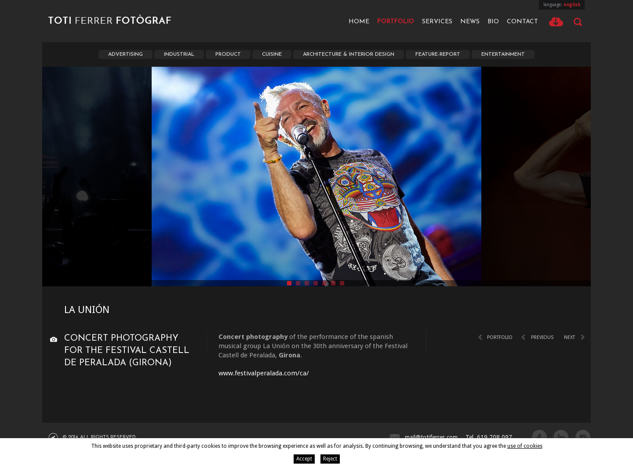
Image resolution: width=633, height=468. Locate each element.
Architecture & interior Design (348, 54)
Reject (330, 459)
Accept (304, 459)
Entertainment (503, 54)
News (470, 21)
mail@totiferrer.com (431, 437)
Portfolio (395, 21)
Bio (493, 21)
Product (228, 54)
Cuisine (272, 54)
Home (359, 21)
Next (569, 337)
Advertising (125, 54)
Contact (522, 21)
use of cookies (524, 446)
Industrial (179, 54)
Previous (542, 337)
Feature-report (437, 54)
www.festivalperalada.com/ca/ (263, 373)
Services (437, 21)
